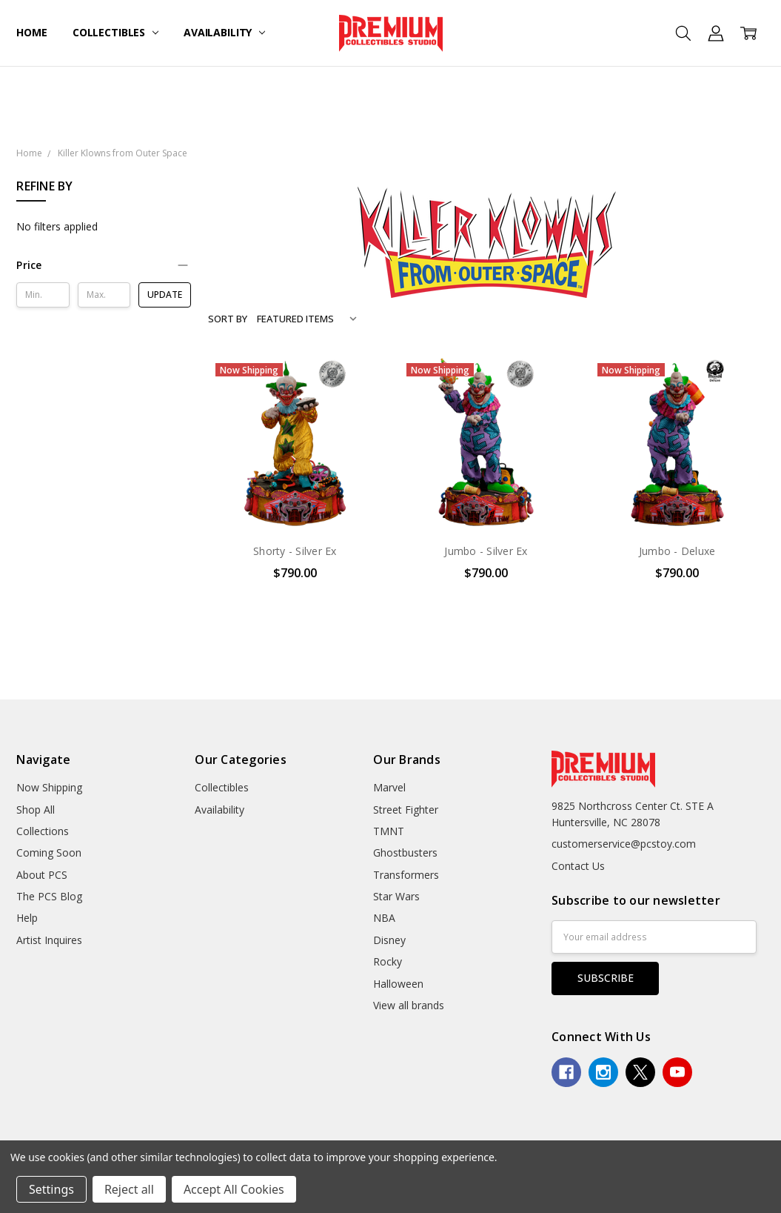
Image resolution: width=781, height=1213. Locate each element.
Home (31, 32)
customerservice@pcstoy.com (624, 844)
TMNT (388, 831)
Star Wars (396, 896)
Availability (224, 32)
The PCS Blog (49, 896)
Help (27, 918)
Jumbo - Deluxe (677, 551)
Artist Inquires (49, 940)
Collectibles (115, 32)
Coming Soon (48, 852)
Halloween (398, 984)
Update (164, 294)
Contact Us (578, 866)
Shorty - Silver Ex (295, 551)
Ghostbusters (405, 852)
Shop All (35, 809)
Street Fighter (405, 809)
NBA (384, 918)
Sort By (227, 318)
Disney (389, 940)
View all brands (408, 1005)
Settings (51, 1189)
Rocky (387, 961)
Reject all (129, 1189)
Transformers (406, 875)
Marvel (389, 787)
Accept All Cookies (234, 1189)
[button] (103, 265)
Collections (42, 831)
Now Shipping (49, 787)
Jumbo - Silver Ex (485, 551)
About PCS (41, 875)
